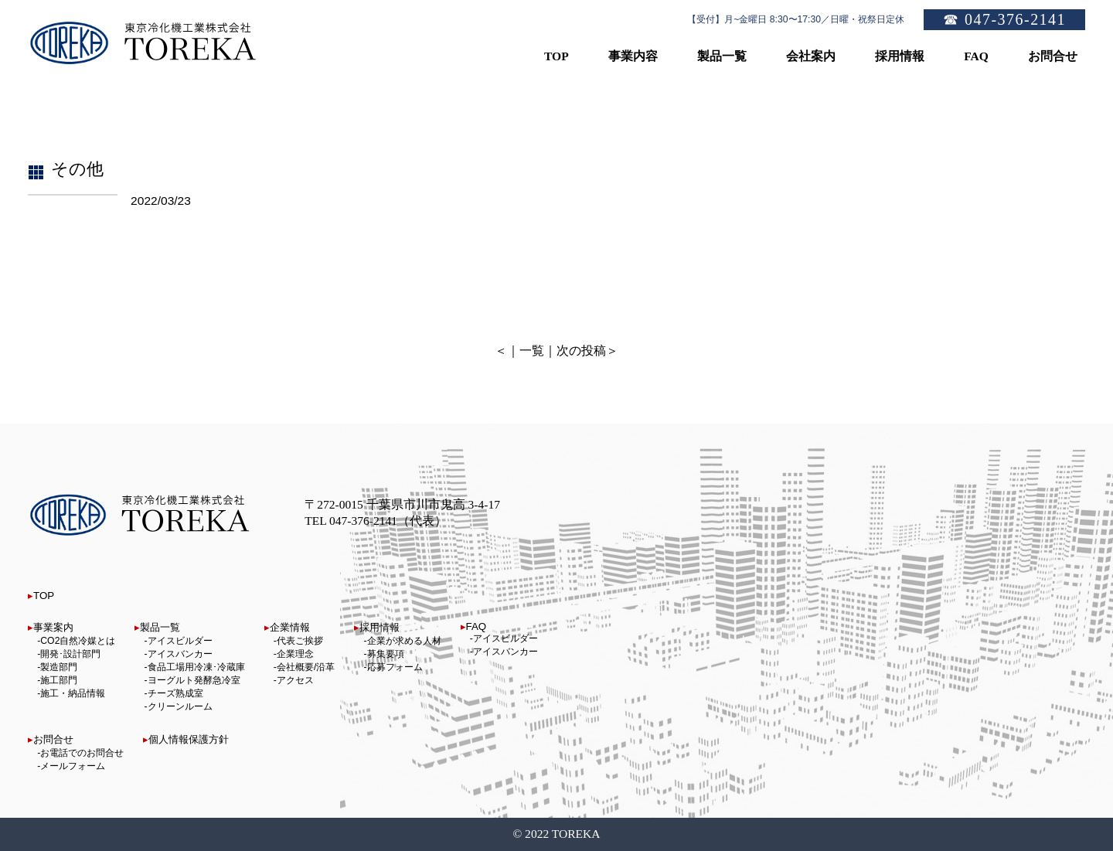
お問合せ (53, 739)
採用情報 (379, 627)
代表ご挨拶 (300, 640)
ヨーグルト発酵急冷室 (194, 680)
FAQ (476, 626)
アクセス (295, 680)
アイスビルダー (180, 640)
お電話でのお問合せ (82, 752)
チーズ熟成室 (175, 693)
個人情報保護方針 (188, 739)
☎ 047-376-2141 (1004, 19)
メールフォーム (72, 766)
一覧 (531, 350)
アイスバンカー (180, 653)
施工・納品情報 (72, 693)
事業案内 (53, 627)
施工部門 (58, 680)
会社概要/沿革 (306, 667)
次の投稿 (581, 350)
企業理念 (295, 653)
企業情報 (290, 627)
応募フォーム (395, 667)
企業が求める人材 (404, 640)
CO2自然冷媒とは (77, 640)
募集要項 (385, 653)
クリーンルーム (180, 706)
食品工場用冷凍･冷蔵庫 (196, 667)
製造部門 (58, 667)
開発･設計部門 (70, 653)
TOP (43, 595)
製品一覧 (160, 627)
